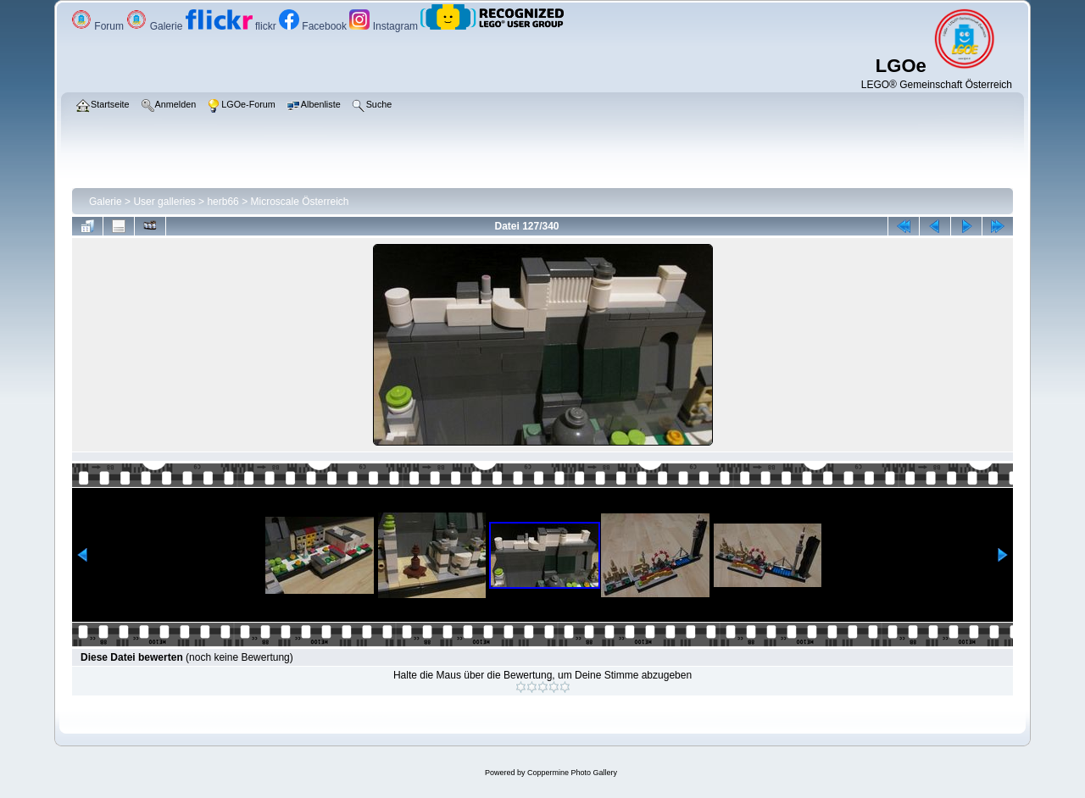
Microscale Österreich (299, 202)
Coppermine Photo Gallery (572, 772)
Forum (98, 26)
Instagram (384, 26)
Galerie (155, 26)
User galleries (164, 202)
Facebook (314, 26)
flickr (232, 26)
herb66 (222, 202)
